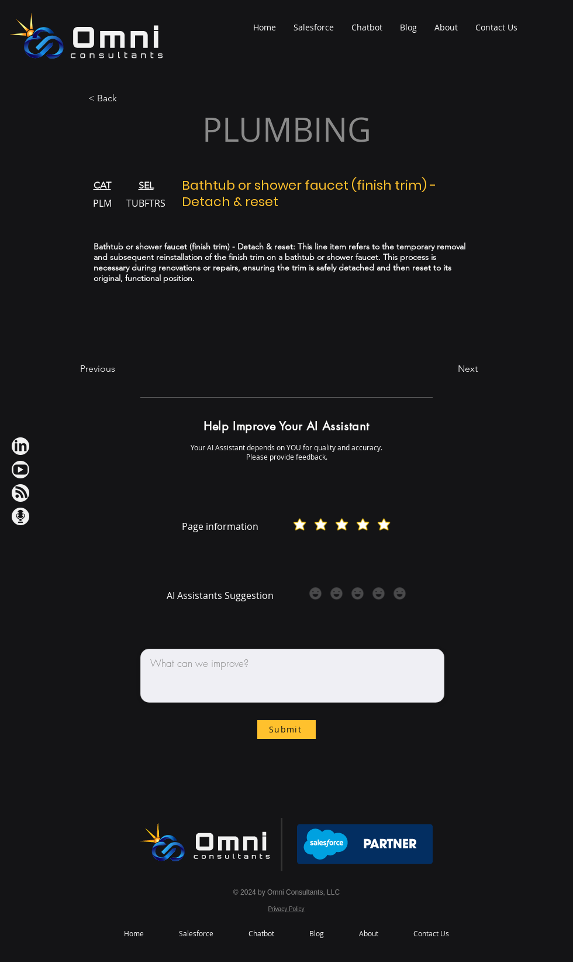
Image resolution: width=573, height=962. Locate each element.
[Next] (448, 369)
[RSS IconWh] (20, 493)
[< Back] (126, 98)
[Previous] (118, 369)
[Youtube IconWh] (20, 469)
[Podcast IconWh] (20, 516)
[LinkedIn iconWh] (20, 446)
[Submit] (286, 729)
